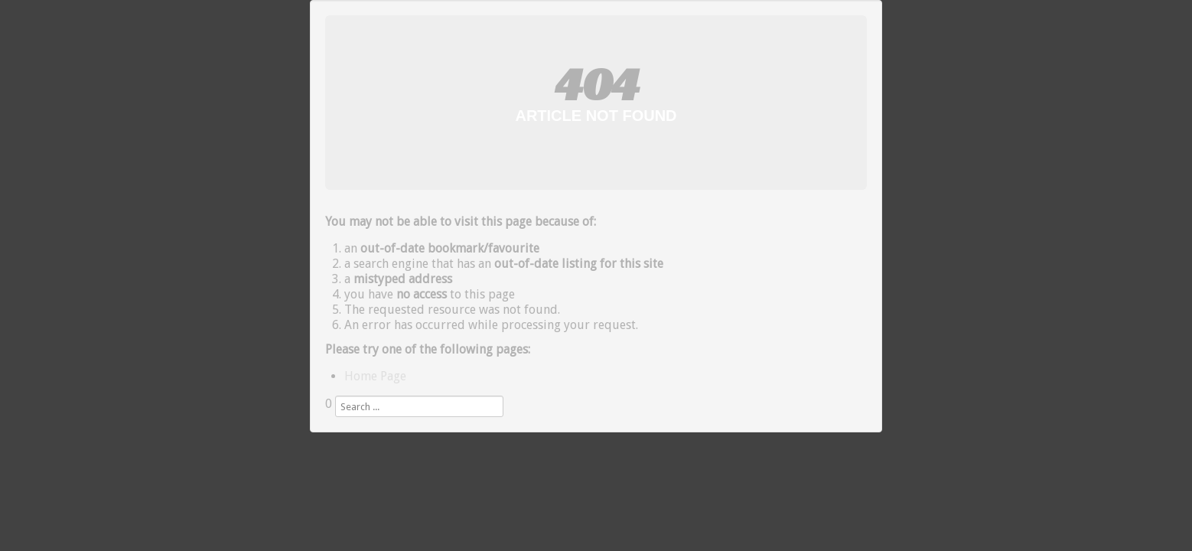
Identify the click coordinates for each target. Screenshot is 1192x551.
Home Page (375, 376)
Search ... (325, 417)
